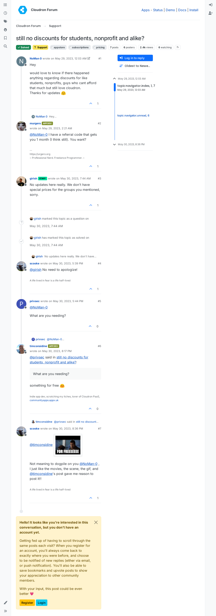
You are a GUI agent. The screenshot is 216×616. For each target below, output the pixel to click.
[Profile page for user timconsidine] (21, 349)
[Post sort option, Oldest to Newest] (135, 66)
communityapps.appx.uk (44, 400)
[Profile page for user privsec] (21, 304)
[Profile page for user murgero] (21, 126)
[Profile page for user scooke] (21, 266)
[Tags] (5, 21)
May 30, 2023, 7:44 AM (75, 178)
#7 (99, 428)
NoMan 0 (36, 58)
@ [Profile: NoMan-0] (39, 134)
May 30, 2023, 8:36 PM (68, 428)
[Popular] (5, 30)
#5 (99, 301)
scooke (34, 263)
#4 (99, 263)
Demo (170, 10)
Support (40, 47)
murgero (35, 123)
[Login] (210, 5)
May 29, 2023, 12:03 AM (71, 58)
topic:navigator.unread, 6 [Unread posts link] (133, 115)
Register (27, 602)
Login (41, 602)
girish (33, 178)
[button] (5, 602)
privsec (35, 301)
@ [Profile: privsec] (37, 357)
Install (193, 10)
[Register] (210, 13)
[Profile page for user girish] (21, 181)
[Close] (96, 522)
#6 (99, 346)
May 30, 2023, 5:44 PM (68, 301)
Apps (145, 10)
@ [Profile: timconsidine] (41, 445)
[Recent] (5, 13)
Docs (182, 10)
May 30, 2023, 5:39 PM (68, 263)
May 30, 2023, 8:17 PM (57, 351)
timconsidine (38, 346)
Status (158, 10)
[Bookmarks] (5, 38)
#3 (99, 178)
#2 (99, 123)
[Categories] (5, 5)
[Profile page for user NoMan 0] (21, 61)
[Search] (5, 46)
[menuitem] (210, 5)
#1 (99, 58)
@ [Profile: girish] (35, 269)
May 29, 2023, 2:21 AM (57, 128)
